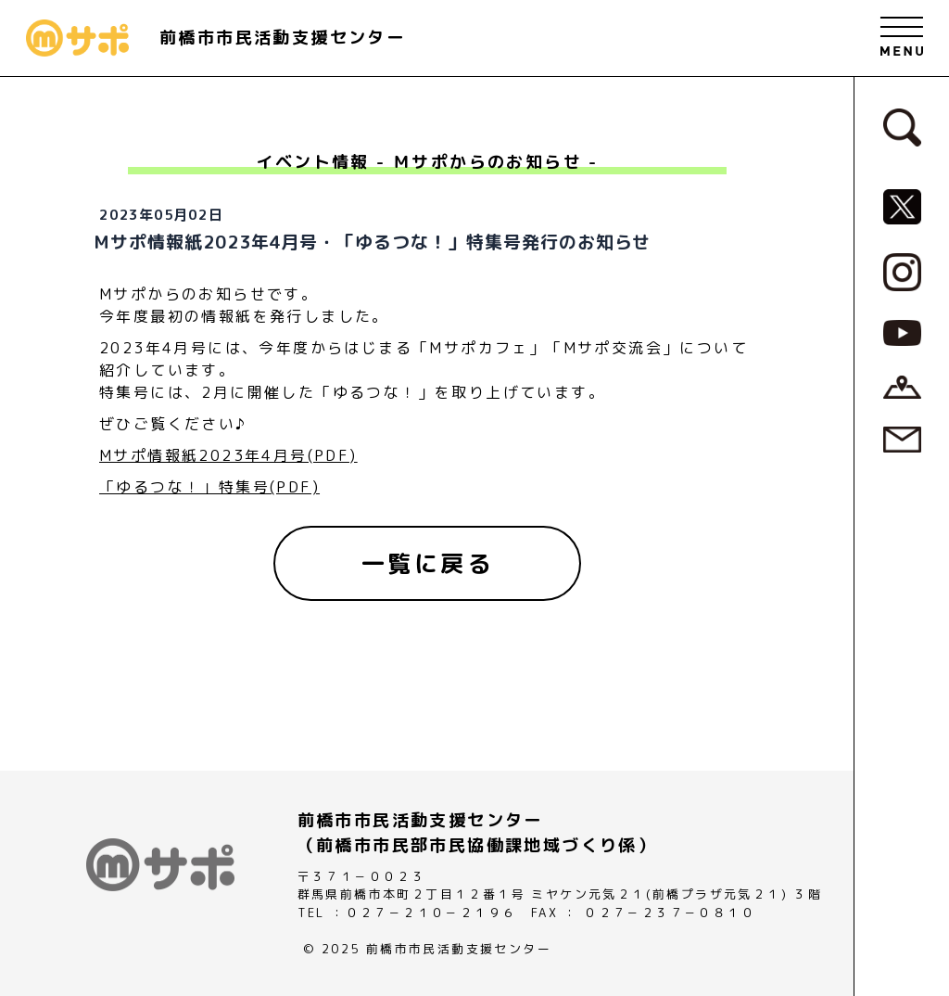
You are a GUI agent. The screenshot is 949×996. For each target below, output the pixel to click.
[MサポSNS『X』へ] (902, 205)
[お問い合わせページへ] (902, 438)
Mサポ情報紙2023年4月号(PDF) (228, 455)
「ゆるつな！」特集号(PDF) (209, 487)
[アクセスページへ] (902, 386)
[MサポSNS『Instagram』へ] (902, 271)
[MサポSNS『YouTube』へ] (902, 331)
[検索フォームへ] (902, 126)
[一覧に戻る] (427, 564)
